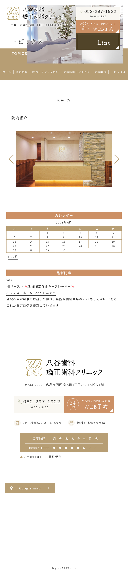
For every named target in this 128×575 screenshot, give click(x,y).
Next (116, 159)
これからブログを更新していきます (32, 305)
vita (9, 280)
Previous (11, 159)
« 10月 (13, 256)
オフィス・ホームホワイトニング (31, 292)
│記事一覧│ (64, 100)
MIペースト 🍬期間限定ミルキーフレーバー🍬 (40, 286)
